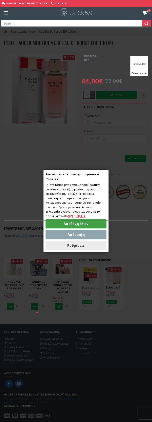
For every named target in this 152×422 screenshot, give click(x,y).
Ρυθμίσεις (76, 245)
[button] (37, 312)
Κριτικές (76, 216)
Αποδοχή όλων (76, 224)
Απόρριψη (76, 235)
